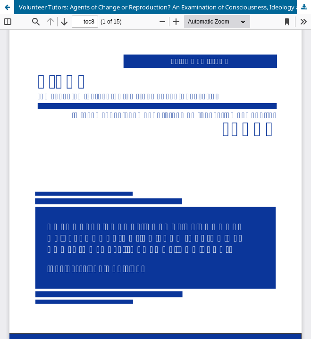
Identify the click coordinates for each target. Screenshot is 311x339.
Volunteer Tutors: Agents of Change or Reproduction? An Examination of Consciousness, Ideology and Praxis (165, 7)
